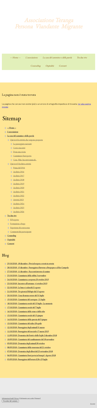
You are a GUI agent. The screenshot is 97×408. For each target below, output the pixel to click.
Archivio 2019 (18, 183)
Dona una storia (19, 151)
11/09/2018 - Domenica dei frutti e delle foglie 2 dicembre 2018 (32, 335)
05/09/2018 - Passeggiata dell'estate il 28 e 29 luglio (27, 359)
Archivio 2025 (18, 207)
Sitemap (37, 398)
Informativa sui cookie (27, 398)
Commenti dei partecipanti (20, 231)
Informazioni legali (7, 398)
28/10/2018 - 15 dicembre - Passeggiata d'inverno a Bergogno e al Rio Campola (38, 267)
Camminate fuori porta (22, 155)
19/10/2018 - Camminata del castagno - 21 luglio (26, 299)
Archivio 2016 (18, 171)
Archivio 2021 (18, 191)
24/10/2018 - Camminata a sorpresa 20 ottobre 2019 (28, 279)
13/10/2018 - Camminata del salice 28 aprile (24, 323)
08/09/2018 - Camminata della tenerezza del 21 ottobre (29, 347)
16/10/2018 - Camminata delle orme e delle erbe (26, 311)
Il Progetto (14, 219)
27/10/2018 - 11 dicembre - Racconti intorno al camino (28, 271)
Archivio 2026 (18, 211)
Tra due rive (82, 57)
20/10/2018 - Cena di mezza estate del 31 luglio (25, 295)
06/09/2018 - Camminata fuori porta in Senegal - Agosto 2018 (31, 355)
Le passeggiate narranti (22, 143)
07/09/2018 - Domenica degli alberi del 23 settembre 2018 (30, 351)
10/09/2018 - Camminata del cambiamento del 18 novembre (30, 339)
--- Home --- (15, 57)
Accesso (92, 404)
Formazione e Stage (17, 223)
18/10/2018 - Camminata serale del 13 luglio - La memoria (29, 303)
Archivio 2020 (18, 187)
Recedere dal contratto (10, 401)
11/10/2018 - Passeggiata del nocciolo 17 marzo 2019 (28, 331)
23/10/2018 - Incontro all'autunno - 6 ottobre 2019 (27, 283)
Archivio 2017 (18, 175)
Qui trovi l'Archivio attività (20, 163)
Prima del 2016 (19, 167)
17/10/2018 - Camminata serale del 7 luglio (24, 307)
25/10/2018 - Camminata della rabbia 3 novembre (26, 275)
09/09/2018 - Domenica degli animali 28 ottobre (26, 343)
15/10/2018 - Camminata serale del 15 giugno (25, 315)
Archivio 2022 (18, 195)
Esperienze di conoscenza (20, 227)
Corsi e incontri (19, 147)
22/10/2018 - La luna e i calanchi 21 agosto (24, 287)
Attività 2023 (18, 199)
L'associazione (31, 57)
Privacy (16, 398)
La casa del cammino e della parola (57, 57)
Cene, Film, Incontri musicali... (25, 159)
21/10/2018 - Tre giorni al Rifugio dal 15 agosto (25, 291)
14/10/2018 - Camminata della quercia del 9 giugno (27, 319)
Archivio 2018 (18, 179)
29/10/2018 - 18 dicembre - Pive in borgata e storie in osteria (30, 263)
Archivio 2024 (18, 203)
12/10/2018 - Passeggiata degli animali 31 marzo (26, 327)
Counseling (36, 65)
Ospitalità (50, 65)
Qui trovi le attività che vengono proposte (26, 139)
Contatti (62, 65)
